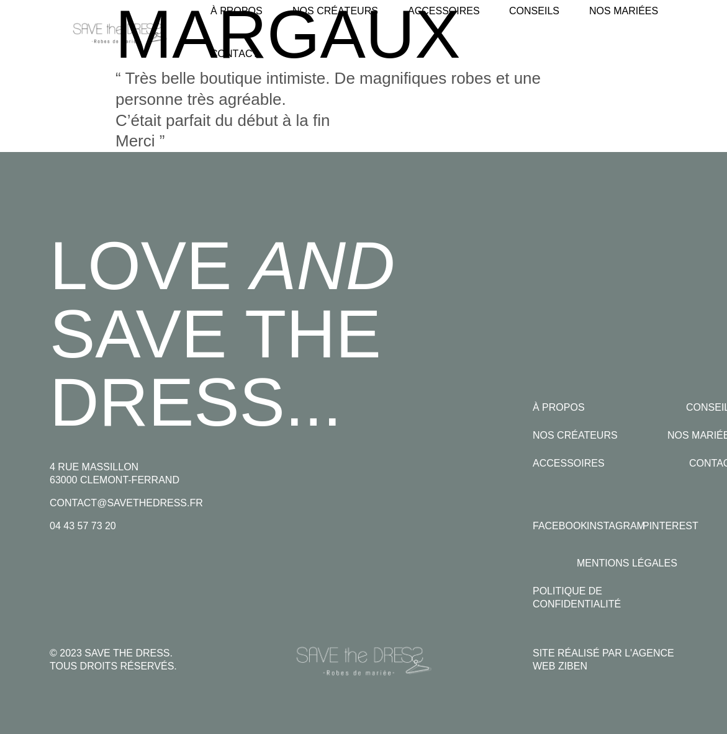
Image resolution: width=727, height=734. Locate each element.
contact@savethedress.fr (126, 503)
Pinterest (670, 526)
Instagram (616, 526)
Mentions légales (627, 563)
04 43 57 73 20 (83, 526)
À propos (559, 407)
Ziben (572, 666)
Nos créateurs (575, 435)
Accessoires (569, 463)
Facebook (560, 526)
